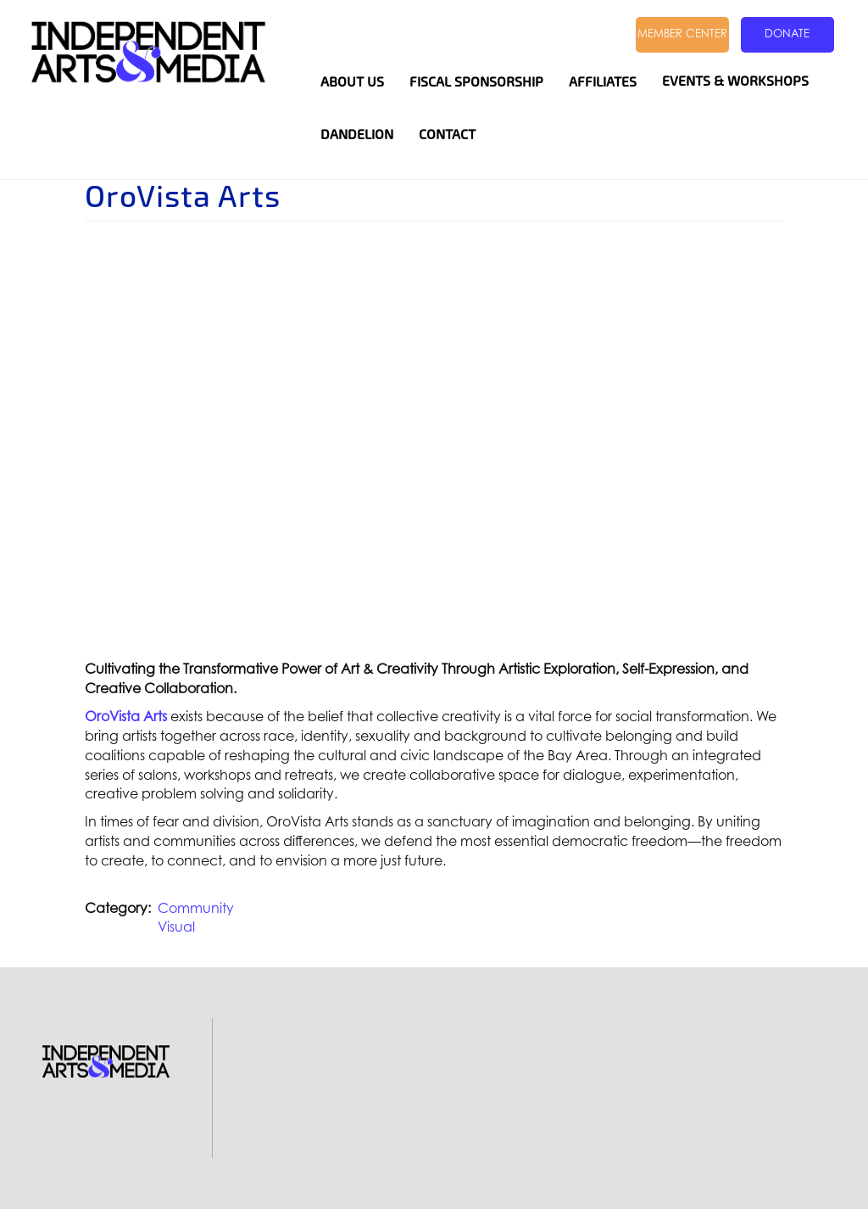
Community (196, 907)
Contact (447, 134)
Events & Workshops (735, 81)
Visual (176, 926)
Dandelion (356, 134)
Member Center (682, 33)
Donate (787, 33)
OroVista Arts (126, 716)
